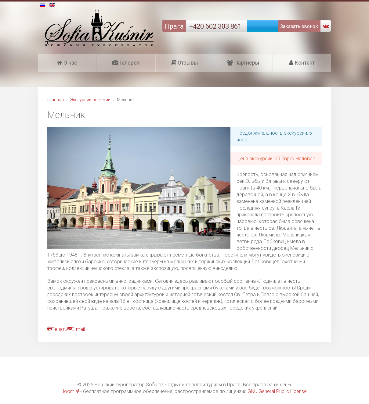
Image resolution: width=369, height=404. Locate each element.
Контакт (302, 62)
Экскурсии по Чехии (90, 99)
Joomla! (70, 391)
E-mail (76, 329)
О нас (67, 62)
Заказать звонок (298, 26)
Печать (57, 329)
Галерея (126, 62)
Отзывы (184, 62)
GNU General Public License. (278, 391)
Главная (55, 99)
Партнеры (243, 62)
